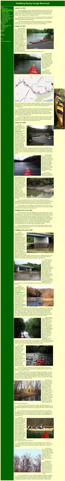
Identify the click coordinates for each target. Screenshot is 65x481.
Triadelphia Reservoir (7, 9)
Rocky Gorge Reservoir (7, 10)
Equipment (3, 23)
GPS (3, 29)
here (47, 402)
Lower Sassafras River (7, 15)
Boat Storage (5, 26)
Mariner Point (5, 12)
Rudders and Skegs (6, 25)
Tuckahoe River (5, 16)
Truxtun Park (5, 20)
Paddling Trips (4, 8)
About (2, 34)
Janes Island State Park (7, 18)
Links (2, 38)
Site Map (3, 35)
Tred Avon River (6, 13)
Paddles (4, 27)
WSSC (38, 223)
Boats (3, 24)
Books (2, 31)
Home (2, 7)
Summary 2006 (4, 21)
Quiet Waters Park (6, 19)
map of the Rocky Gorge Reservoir (26, 19)
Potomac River (5, 14)
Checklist (3, 30)
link (45, 310)
